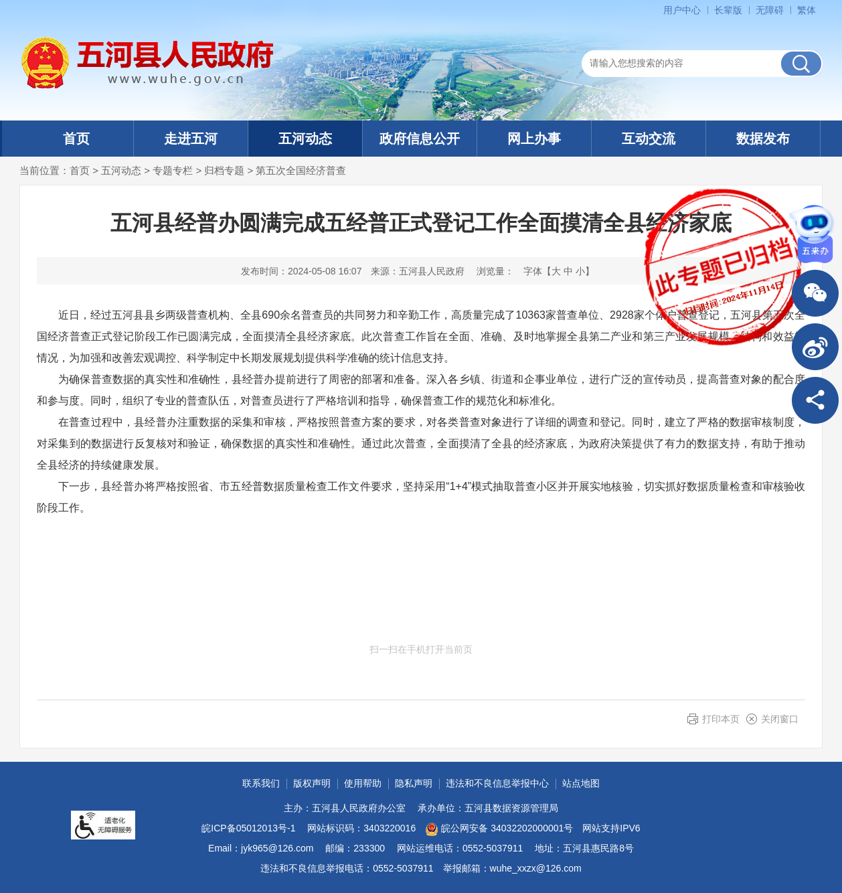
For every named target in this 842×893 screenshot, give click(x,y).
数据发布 (763, 138)
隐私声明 (413, 783)
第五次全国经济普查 (301, 170)
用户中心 (682, 10)
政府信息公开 (420, 138)
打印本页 (721, 719)
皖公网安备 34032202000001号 (499, 829)
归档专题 (224, 170)
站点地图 (581, 783)
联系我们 (261, 783)
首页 (76, 138)
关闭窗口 (779, 719)
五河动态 (305, 138)
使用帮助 (363, 783)
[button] (728, 10)
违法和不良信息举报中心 (497, 783)
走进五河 (191, 138)
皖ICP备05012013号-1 (248, 828)
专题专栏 (173, 170)
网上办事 (534, 138)
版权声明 (312, 783)
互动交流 (648, 138)
